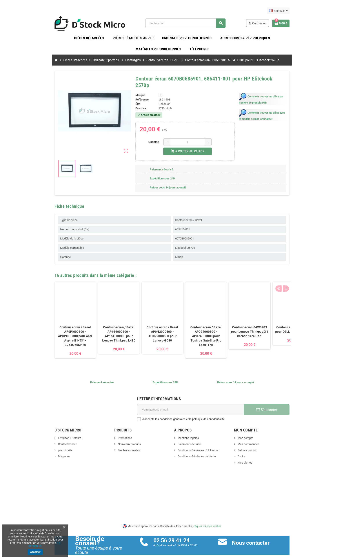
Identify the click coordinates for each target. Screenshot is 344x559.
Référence (138, 94)
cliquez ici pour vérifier (207, 521)
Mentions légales (188, 433)
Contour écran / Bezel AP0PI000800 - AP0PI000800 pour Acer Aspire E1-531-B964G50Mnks (63, 331)
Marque (136, 90)
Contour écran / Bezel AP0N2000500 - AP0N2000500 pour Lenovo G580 (150, 328)
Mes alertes (250, 457)
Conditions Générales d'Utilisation (198, 445)
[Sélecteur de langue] (291, 10)
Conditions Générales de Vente (196, 451)
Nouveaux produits (123, 439)
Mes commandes (254, 439)
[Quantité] (186, 136)
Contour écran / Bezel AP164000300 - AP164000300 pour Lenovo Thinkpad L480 (106, 328)
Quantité (152, 136)
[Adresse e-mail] (192, 404)
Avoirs (247, 451)
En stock (136, 103)
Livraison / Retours (57, 433)
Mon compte (251, 433)
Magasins (51, 451)
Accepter (35, 552)
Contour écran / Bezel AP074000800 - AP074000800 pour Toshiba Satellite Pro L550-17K (193, 331)
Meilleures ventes (122, 445)
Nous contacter (254, 538)
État (133, 98)
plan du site (52, 445)
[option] (63, 315)
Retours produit (253, 445)
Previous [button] (290, 269)
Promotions (118, 433)
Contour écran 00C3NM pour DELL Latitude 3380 (281, 324)
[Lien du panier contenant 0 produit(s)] (293, 24)
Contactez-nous (55, 439)
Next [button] (297, 269)
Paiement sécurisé (189, 439)
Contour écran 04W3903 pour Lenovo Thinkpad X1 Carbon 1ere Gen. (237, 326)
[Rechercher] (189, 24)
